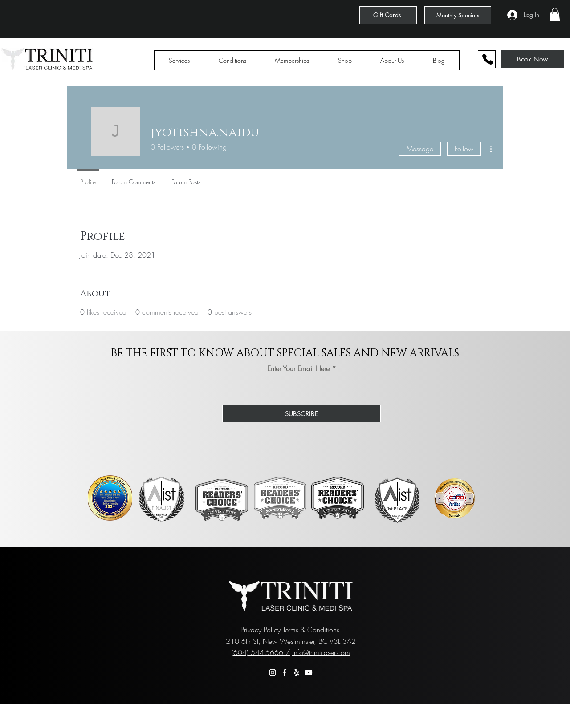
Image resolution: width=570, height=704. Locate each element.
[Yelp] (296, 672)
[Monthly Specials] (457, 15)
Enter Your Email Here (298, 368)
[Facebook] (284, 672)
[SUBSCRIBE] (301, 413)
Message (420, 149)
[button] (554, 14)
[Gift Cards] (388, 15)
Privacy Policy (260, 630)
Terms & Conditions (311, 630)
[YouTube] (308, 672)
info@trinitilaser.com (321, 652)
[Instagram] (272, 672)
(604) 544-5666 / (261, 652)
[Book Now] (532, 59)
